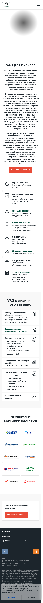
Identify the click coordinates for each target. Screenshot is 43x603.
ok (36, 551)
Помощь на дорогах (20, 211)
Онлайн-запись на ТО (21, 223)
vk (5, 551)
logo (6, 4)
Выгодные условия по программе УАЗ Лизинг (16, 330)
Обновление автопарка (22, 251)
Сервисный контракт (21, 272)
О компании (6, 532)
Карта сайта (6, 536)
